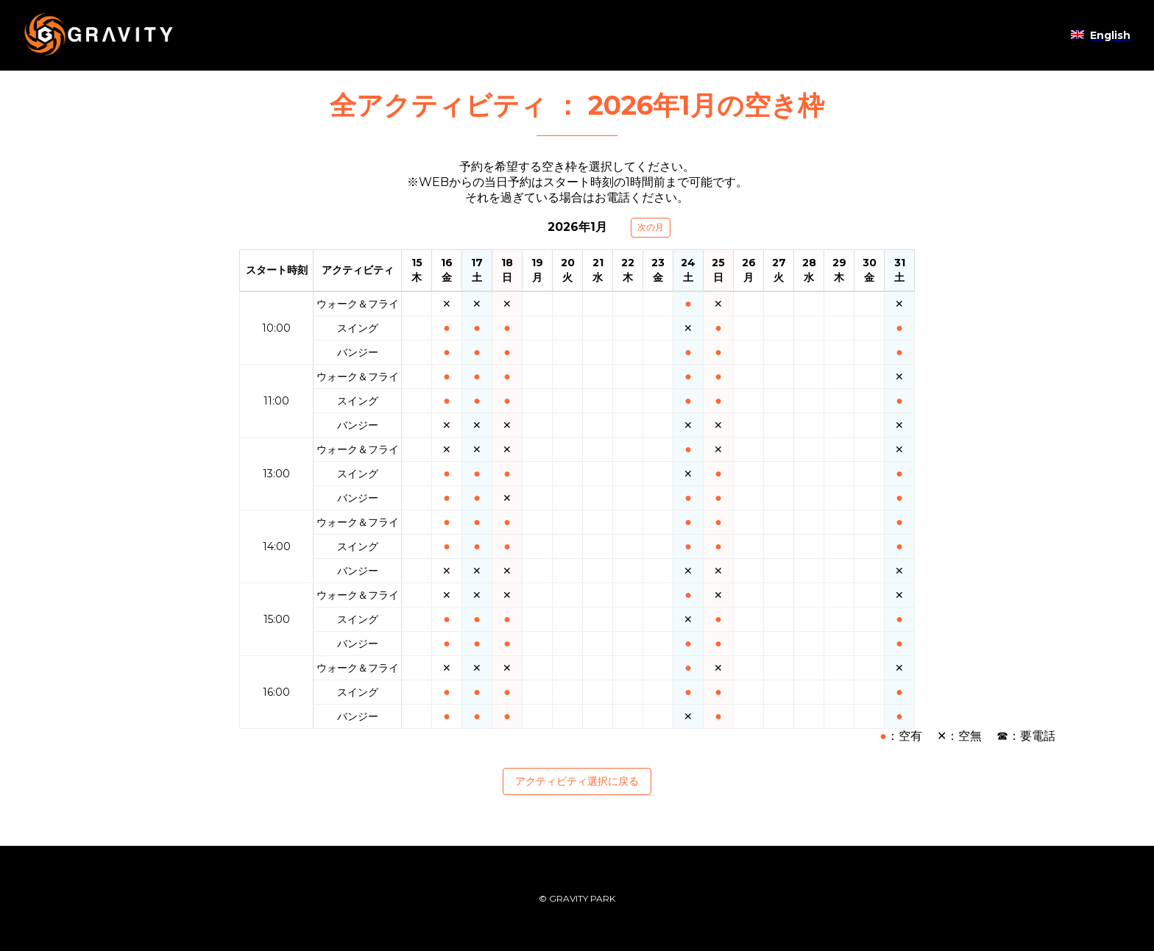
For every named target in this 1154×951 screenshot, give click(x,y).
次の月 (650, 226)
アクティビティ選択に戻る (577, 781)
